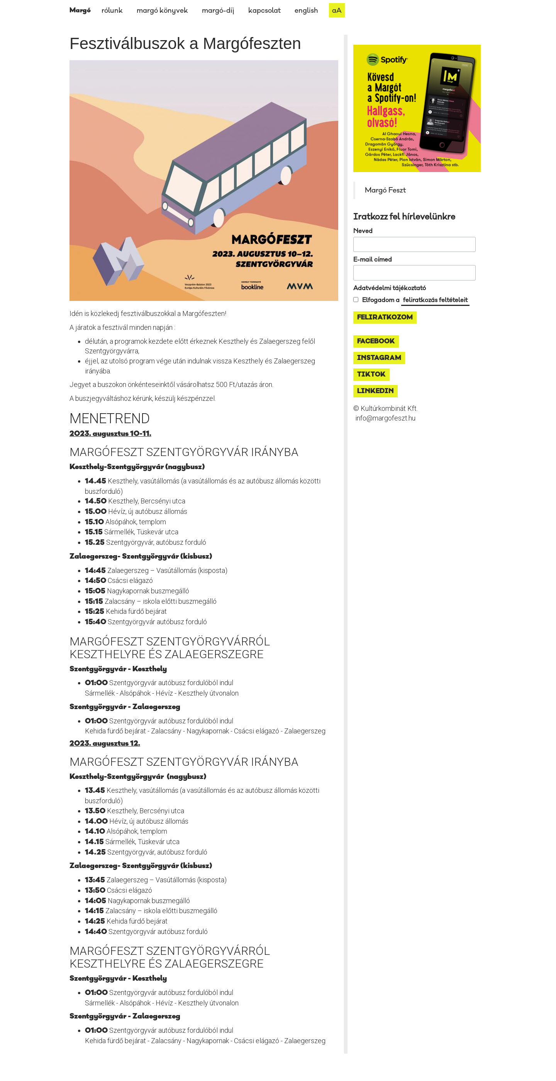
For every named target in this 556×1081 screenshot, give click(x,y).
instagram (379, 358)
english (306, 10)
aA (337, 10)
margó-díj (218, 10)
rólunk (112, 10)
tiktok (371, 374)
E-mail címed (372, 259)
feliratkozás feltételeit (435, 300)
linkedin (375, 391)
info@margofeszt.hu (385, 418)
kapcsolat (264, 10)
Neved (363, 231)
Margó (80, 10)
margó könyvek (162, 10)
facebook (376, 341)
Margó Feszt (385, 190)
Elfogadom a (416, 300)
